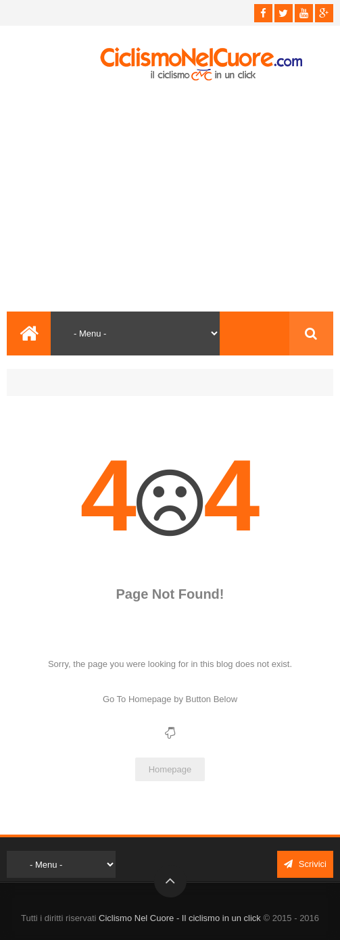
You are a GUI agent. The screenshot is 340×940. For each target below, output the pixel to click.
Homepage (170, 769)
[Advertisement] (170, 196)
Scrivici (305, 864)
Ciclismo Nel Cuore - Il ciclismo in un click (180, 918)
